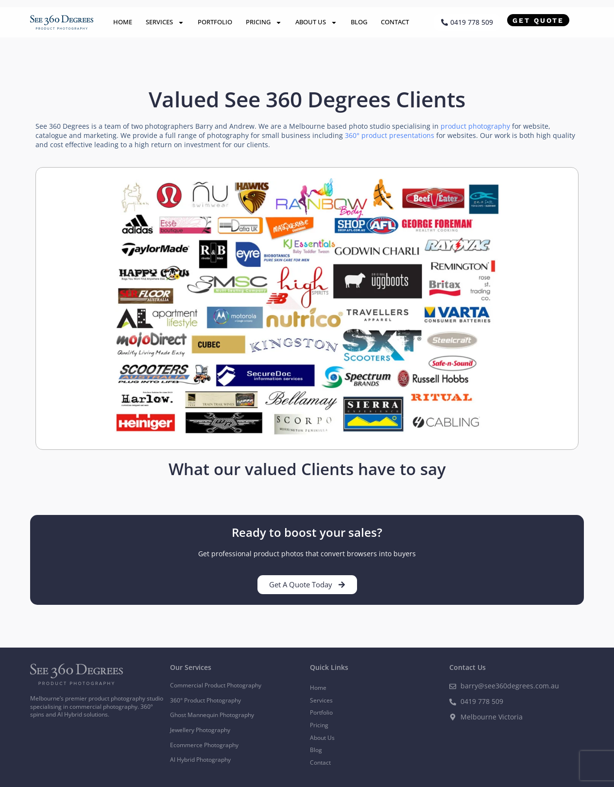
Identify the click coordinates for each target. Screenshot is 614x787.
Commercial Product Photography (215, 685)
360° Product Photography (205, 700)
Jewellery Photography (200, 730)
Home (122, 21)
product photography (475, 126)
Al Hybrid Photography (200, 759)
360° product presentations (389, 135)
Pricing (264, 23)
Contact (395, 21)
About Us (316, 23)
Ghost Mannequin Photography (212, 715)
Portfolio (215, 21)
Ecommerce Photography (204, 745)
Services (165, 23)
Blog (359, 21)
